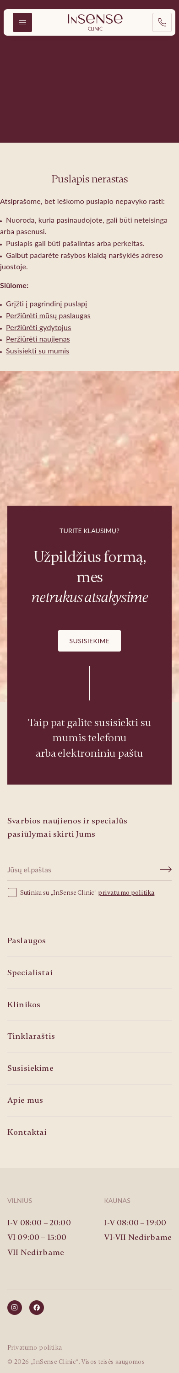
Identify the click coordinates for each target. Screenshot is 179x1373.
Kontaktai (27, 1132)
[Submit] (166, 869)
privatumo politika (126, 893)
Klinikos (23, 1004)
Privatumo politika (34, 1347)
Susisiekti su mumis (37, 350)
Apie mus (25, 1100)
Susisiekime (90, 641)
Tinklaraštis (31, 1036)
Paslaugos (26, 940)
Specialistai (30, 972)
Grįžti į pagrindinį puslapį (47, 303)
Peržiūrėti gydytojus (38, 327)
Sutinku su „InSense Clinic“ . (82, 892)
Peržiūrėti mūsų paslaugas (48, 315)
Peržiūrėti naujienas (38, 338)
